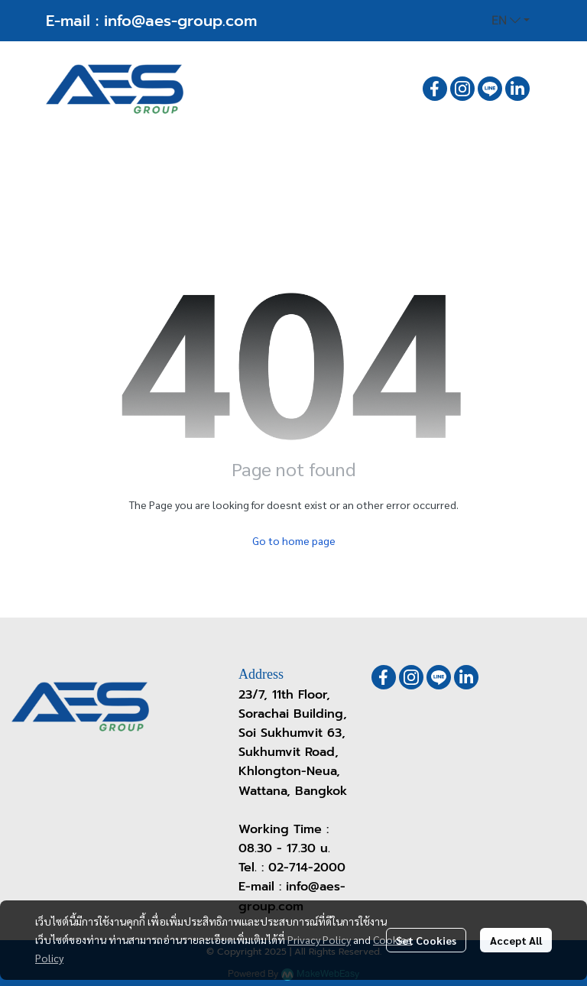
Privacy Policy (319, 939)
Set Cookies (426, 940)
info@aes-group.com (180, 20)
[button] (510, 20)
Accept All (516, 940)
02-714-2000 (306, 867)
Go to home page (294, 540)
